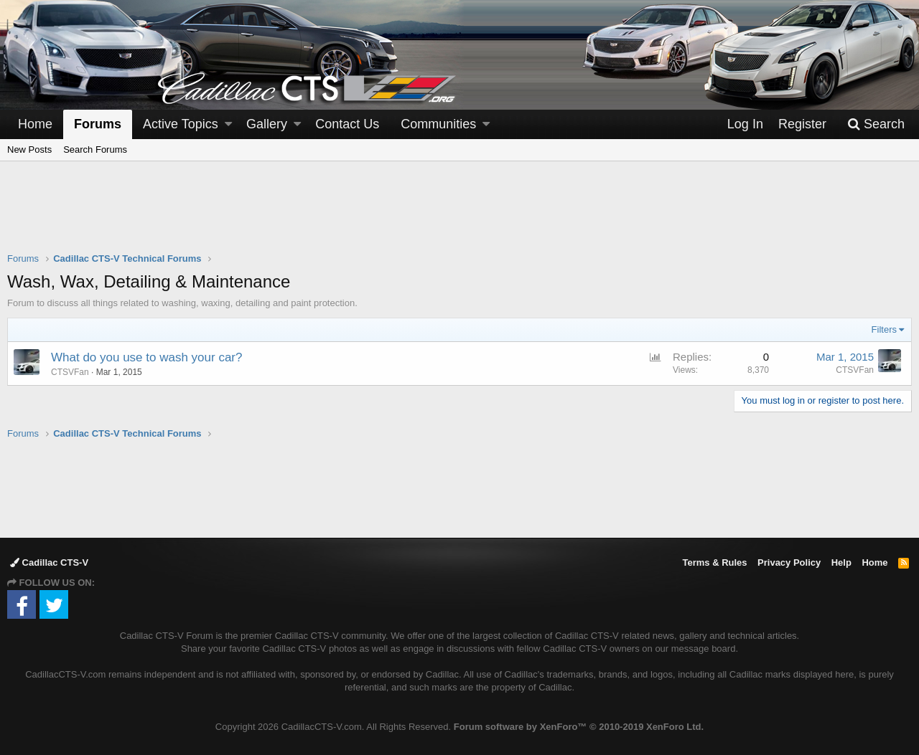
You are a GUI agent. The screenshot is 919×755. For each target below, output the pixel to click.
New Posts (29, 149)
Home (35, 124)
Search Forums (95, 149)
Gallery (266, 124)
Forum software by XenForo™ (579, 726)
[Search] (876, 124)
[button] (228, 124)
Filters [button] (884, 329)
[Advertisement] (459, 216)
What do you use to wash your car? (146, 357)
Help (841, 562)
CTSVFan (855, 370)
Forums (97, 124)
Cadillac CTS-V (49, 562)
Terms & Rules (714, 562)
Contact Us (347, 124)
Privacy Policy (789, 562)
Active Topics (180, 124)
